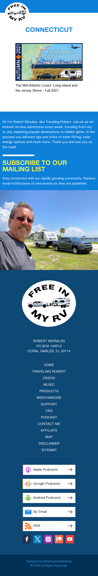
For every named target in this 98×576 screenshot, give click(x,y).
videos (49, 378)
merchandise (49, 397)
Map (49, 437)
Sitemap (49, 450)
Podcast (49, 417)
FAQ (49, 411)
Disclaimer (49, 443)
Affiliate (49, 430)
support (49, 404)
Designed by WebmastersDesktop (49, 561)
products (48, 391)
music (49, 384)
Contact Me (49, 424)
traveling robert (49, 371)
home (49, 365)
